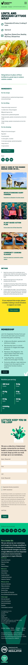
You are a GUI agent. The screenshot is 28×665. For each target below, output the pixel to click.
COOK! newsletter (7, 489)
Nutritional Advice (6, 603)
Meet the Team (5, 562)
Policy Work (4, 573)
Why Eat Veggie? (5, 599)
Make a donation (14, 310)
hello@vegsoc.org (5, 619)
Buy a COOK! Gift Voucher (7, 592)
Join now (5, 372)
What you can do (5, 581)
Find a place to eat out (7, 607)
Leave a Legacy (5, 588)
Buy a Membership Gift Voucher (9, 594)
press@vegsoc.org (5, 623)
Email (5, 478)
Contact (3, 628)
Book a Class (4, 590)
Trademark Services (6, 577)
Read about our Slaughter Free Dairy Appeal (14, 197)
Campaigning (4, 570)
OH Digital (19, 633)
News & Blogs (4, 566)
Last (2, 474)
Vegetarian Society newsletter (11, 487)
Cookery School (5, 575)
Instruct (10, 633)
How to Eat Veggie (6, 601)
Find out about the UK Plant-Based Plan (13, 227)
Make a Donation (5, 586)
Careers (8, 628)
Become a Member (6, 583)
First (2, 466)
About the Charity (5, 560)
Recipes (10, 6)
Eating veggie (4, 6)
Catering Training (5, 579)
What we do (4, 568)
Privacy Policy (4, 504)
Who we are (4, 557)
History (3, 564)
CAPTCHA (3, 510)
